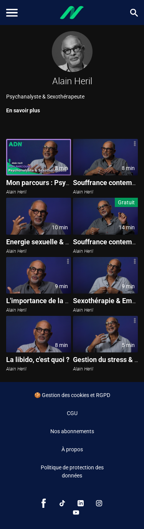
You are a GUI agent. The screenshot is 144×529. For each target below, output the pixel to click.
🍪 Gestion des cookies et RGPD (72, 395)
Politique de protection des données (72, 471)
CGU (72, 413)
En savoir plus (23, 110)
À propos (72, 449)
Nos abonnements (72, 431)
